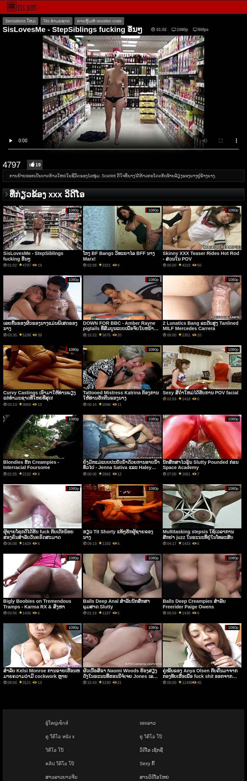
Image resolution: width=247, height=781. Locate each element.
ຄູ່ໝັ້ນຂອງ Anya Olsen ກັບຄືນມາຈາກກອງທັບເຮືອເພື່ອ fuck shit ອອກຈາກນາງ (200, 676)
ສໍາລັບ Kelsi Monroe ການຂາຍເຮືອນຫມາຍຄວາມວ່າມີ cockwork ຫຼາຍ (41, 673)
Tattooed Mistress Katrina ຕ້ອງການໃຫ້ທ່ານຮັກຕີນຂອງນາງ (121, 395)
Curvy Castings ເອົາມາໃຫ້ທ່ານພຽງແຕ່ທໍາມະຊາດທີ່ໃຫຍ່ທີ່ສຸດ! (39, 395)
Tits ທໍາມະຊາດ (56, 21)
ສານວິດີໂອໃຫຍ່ (154, 777)
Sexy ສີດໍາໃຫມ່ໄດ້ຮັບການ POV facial (200, 392)
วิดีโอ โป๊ (54, 750)
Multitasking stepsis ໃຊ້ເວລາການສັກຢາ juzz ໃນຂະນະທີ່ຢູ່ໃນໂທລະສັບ (198, 534)
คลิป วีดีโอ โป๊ (59, 763)
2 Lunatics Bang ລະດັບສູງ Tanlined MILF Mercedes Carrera (200, 326)
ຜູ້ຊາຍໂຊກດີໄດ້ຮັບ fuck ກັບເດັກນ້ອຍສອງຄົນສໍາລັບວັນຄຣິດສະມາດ (38, 534)
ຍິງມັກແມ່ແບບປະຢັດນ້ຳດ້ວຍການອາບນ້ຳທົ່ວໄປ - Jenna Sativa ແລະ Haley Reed (121, 468)
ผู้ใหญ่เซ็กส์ (56, 723)
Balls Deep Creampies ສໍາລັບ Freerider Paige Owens (194, 604)
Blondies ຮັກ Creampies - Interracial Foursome (31, 465)
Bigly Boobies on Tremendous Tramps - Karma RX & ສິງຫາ (37, 604)
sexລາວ (147, 723)
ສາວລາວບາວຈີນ (61, 777)
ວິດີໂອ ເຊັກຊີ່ (151, 750)
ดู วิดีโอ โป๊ (151, 736)
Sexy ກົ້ (147, 763)
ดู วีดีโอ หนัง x (59, 736)
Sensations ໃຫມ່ (20, 21)
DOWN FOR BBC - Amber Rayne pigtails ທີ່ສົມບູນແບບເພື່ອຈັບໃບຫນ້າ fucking (119, 329)
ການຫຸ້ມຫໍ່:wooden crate (99, 21)
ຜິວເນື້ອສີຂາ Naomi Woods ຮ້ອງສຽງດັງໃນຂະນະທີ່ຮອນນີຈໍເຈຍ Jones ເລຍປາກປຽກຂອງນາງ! (120, 676)
